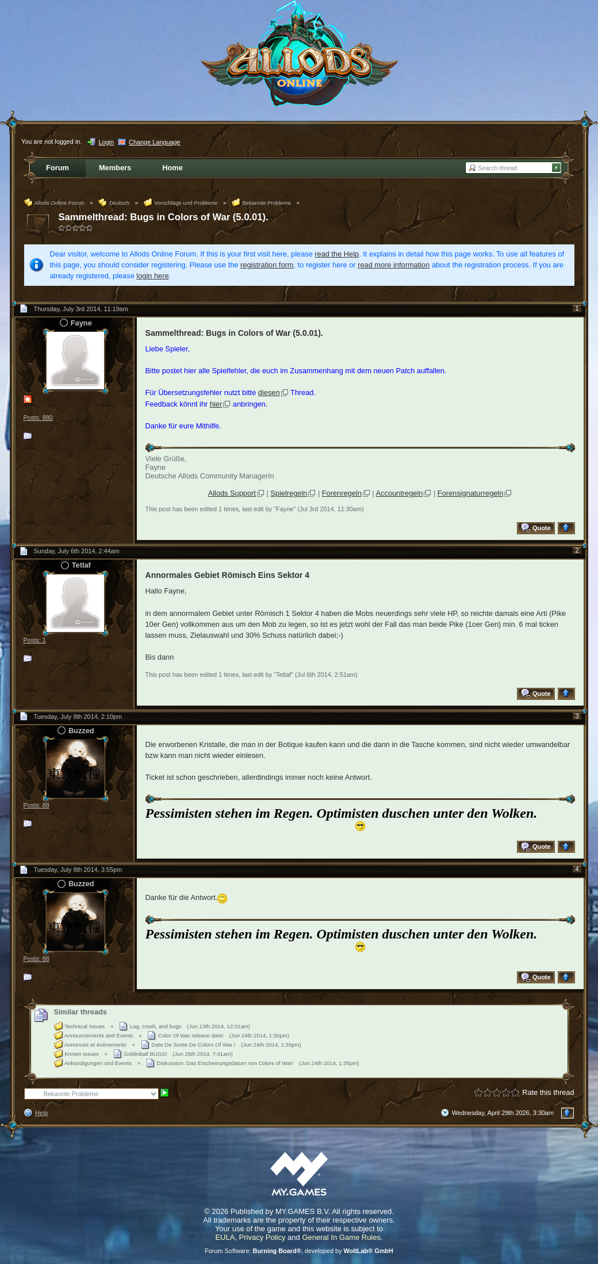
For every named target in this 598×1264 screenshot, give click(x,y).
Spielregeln (288, 493)
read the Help (337, 254)
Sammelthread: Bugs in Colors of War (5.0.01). (164, 217)
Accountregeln (399, 493)
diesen (269, 392)
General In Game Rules (341, 1237)
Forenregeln (342, 493)
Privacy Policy (262, 1237)
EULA (225, 1237)
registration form (266, 265)
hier (216, 404)
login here (152, 275)
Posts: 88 (36, 805)
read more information (394, 265)
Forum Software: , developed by (299, 1250)
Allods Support (232, 493)
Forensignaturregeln (471, 493)
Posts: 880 (38, 417)
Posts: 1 (35, 640)
